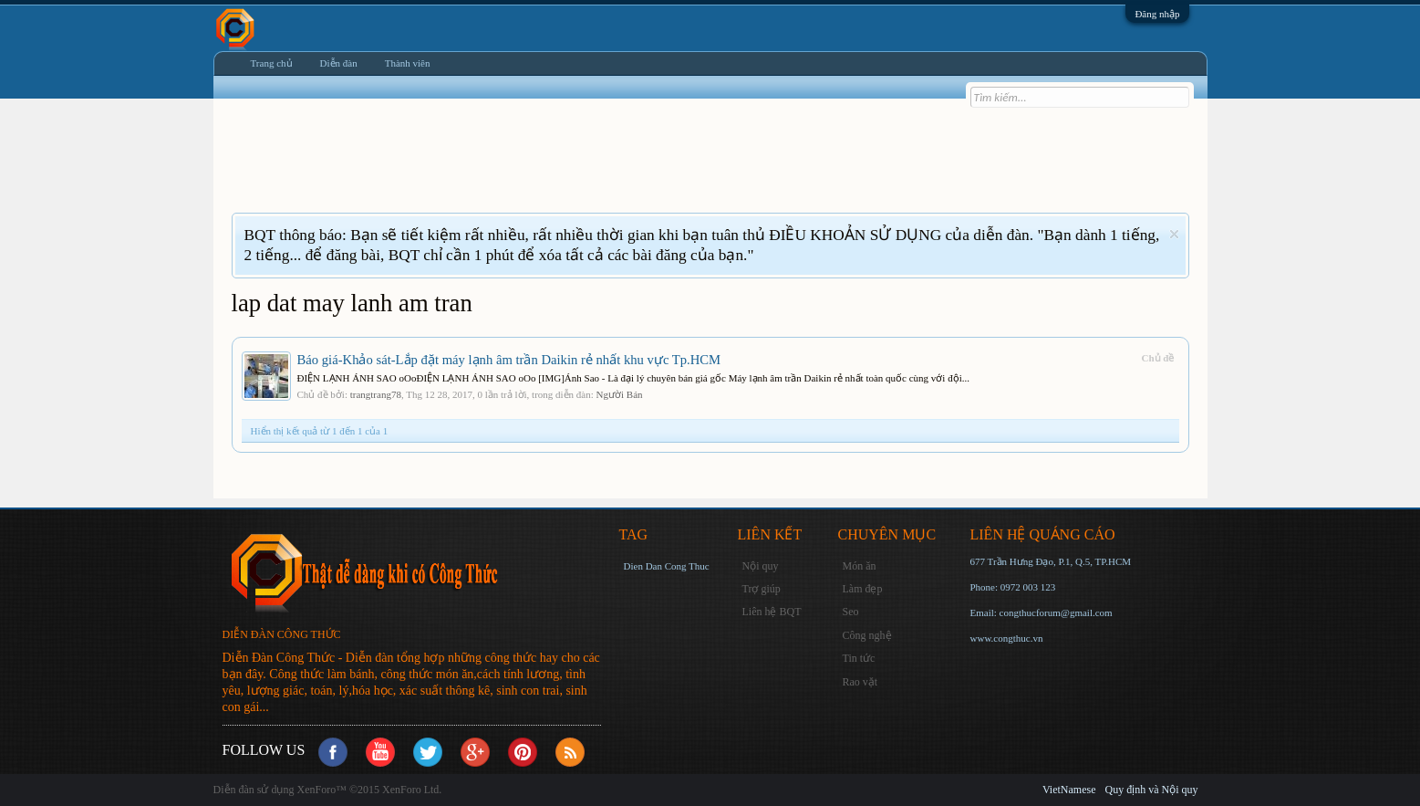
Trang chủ (272, 63)
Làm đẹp (863, 588)
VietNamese (1069, 789)
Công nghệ (867, 635)
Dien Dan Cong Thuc (667, 565)
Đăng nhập (1157, 13)
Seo (851, 611)
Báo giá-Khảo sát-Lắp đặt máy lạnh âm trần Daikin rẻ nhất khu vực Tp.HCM (509, 359)
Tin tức (859, 658)
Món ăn (859, 566)
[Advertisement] (564, 167)
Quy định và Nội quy (1151, 789)
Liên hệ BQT (772, 611)
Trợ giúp (761, 588)
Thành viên (407, 63)
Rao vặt (860, 681)
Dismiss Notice (1174, 234)
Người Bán (619, 394)
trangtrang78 (375, 394)
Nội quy (760, 566)
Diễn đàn (339, 63)
